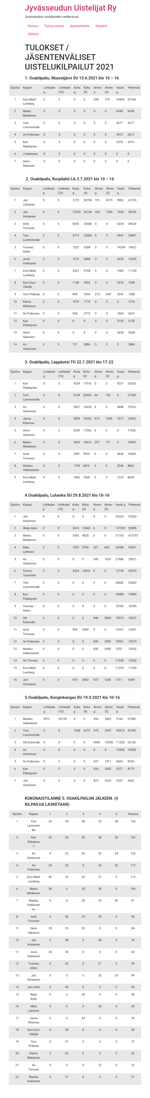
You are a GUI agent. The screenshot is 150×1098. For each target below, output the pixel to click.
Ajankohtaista (80, 26)
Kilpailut (101, 26)
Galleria (33, 34)
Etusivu (33, 26)
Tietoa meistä (54, 26)
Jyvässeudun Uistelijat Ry (70, 8)
